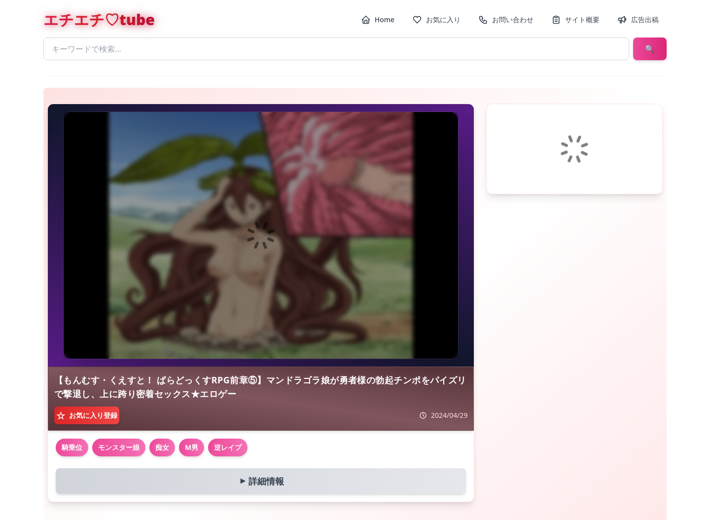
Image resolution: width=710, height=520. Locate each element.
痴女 (162, 447)
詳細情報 (259, 481)
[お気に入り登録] (86, 415)
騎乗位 (72, 447)
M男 (191, 447)
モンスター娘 (119, 447)
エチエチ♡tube (99, 20)
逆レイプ (228, 447)
